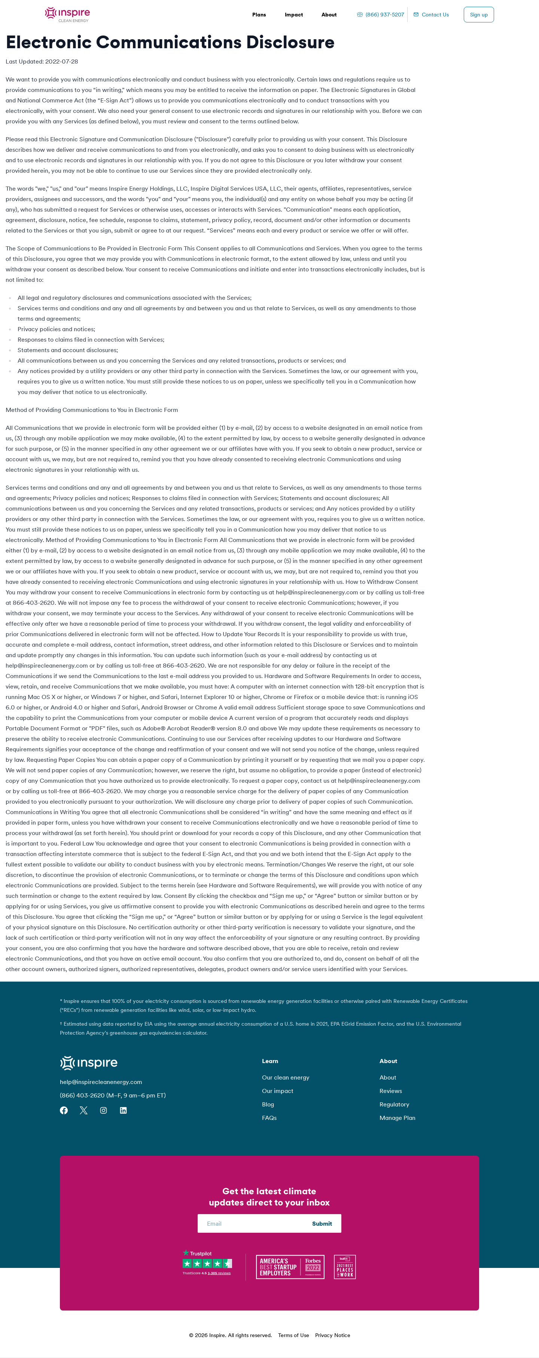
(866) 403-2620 (82, 1095)
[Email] (259, 1223)
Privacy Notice (332, 1335)
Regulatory (394, 1104)
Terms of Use (293, 1335)
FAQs (269, 1117)
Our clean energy (286, 1077)
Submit (322, 1223)
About (388, 1077)
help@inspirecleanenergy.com (101, 1082)
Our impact (277, 1090)
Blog (268, 1104)
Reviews (391, 1090)
